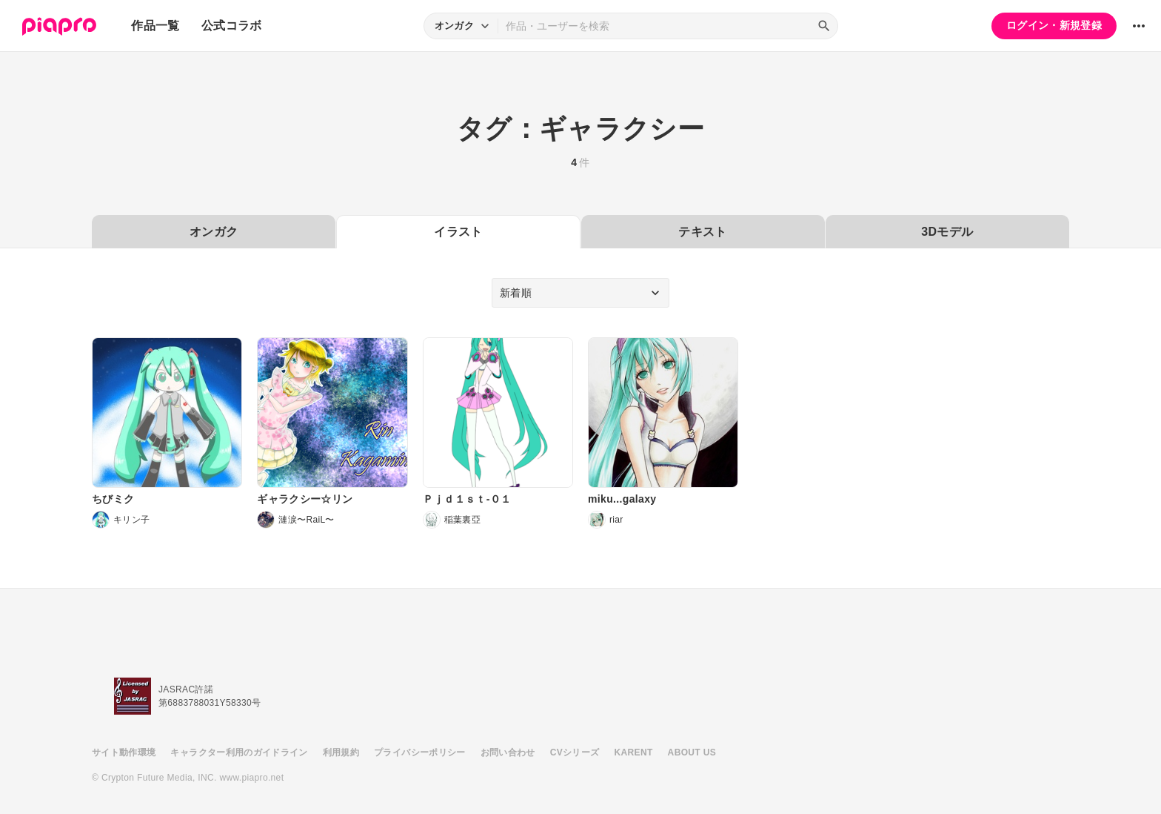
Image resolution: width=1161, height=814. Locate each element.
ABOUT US (692, 752)
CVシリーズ (575, 752)
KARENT (634, 752)
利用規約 (341, 752)
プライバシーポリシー (420, 752)
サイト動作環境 (123, 752)
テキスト (702, 231)
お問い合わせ (508, 752)
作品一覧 (155, 25)
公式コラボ (231, 25)
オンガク (214, 231)
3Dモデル (947, 231)
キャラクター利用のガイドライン (238, 752)
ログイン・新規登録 (1054, 25)
